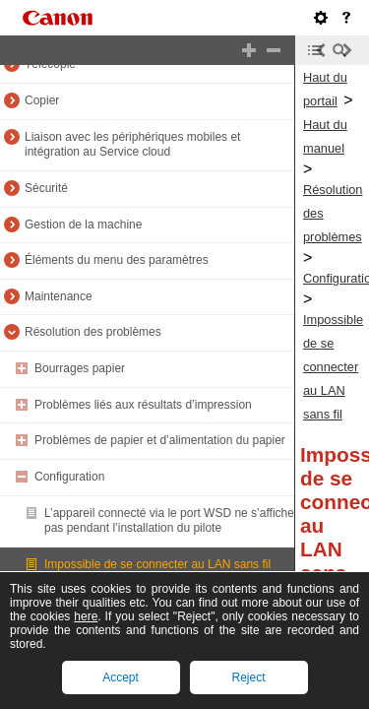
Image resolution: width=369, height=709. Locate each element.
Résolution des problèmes (93, 332)
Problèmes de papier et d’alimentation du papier (159, 440)
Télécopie (50, 64)
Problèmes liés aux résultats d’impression (143, 405)
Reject (248, 677)
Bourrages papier (79, 368)
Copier (42, 100)
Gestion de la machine (83, 224)
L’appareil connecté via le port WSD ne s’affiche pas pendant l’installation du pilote (169, 521)
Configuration (69, 476)
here (85, 616)
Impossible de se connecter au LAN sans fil (157, 564)
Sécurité (46, 188)
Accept (120, 677)
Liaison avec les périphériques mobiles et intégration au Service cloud (132, 145)
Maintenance (58, 296)
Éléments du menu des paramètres (117, 260)
